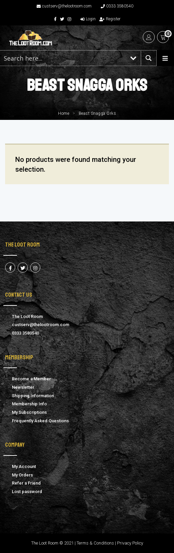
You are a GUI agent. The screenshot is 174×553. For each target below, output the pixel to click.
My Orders (22, 474)
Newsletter (23, 387)
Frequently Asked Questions (40, 420)
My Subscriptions (29, 412)
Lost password (27, 491)
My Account (24, 466)
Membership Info (29, 403)
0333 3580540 (117, 6)
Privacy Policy (130, 543)
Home (63, 113)
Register (109, 19)
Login (88, 19)
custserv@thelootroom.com (64, 6)
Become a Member (31, 378)
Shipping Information (33, 395)
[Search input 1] (63, 58)
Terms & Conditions (95, 543)
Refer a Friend (26, 483)
